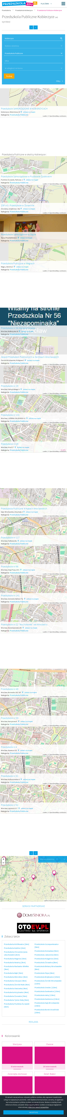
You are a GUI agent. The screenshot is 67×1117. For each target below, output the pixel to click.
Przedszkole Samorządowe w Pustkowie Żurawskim (26, 176)
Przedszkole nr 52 (9, 804)
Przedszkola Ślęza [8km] (45, 961)
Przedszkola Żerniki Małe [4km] (17, 972)
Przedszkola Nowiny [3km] (15, 950)
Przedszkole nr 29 (9, 385)
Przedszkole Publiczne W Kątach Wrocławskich (24, 508)
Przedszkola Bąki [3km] (13, 961)
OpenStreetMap (54, 116)
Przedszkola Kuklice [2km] (15, 936)
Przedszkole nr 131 (10, 414)
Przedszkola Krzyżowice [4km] (16, 980)
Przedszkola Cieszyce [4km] (15, 968)
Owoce (49, 1031)
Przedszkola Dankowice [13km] (47, 979)
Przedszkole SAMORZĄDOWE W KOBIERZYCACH (24, 108)
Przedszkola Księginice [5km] (46, 946)
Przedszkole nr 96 (9, 566)
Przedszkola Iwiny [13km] (45, 983)
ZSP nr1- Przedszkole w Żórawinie (17, 205)
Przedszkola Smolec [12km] (46, 975)
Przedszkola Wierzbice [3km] (16, 964)
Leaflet (45, 116)
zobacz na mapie (29, 112)
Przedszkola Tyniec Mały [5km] (16, 988)
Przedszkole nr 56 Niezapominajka (18, 327)
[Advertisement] (33, 134)
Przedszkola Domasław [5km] (47, 938)
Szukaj (9, 76)
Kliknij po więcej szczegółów (38, 1107)
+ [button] (3, 859)
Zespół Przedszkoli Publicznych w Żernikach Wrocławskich (30, 356)
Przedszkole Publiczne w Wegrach (18, 263)
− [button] (4, 863)
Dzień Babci (50, 1061)
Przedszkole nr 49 (9, 689)
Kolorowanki (12, 1023)
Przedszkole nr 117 (10, 537)
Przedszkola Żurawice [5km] (15, 984)
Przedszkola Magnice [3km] (15, 946)
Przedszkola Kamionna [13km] (47, 987)
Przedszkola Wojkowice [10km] (47, 964)
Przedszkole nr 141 (10, 595)
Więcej (33, 1093)
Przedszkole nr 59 (9, 717)
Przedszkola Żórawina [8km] (46, 950)
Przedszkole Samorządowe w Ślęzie (18, 234)
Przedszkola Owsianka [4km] (16, 976)
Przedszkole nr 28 (9, 443)
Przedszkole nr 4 (9, 746)
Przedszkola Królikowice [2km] (16, 932)
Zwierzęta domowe (17, 1061)
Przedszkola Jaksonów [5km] (46, 942)
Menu (63, 3)
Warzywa (17, 1031)
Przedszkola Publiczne (19, 115)
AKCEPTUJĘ (33, 1112)
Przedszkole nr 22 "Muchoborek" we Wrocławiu (24, 624)
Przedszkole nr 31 (9, 775)
